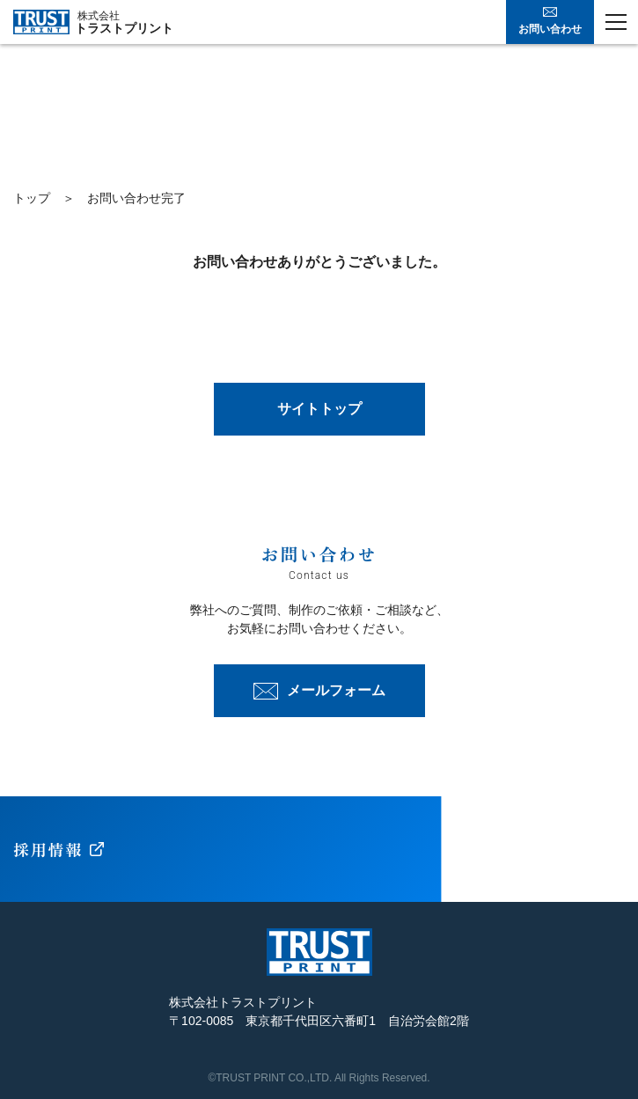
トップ (31, 198)
